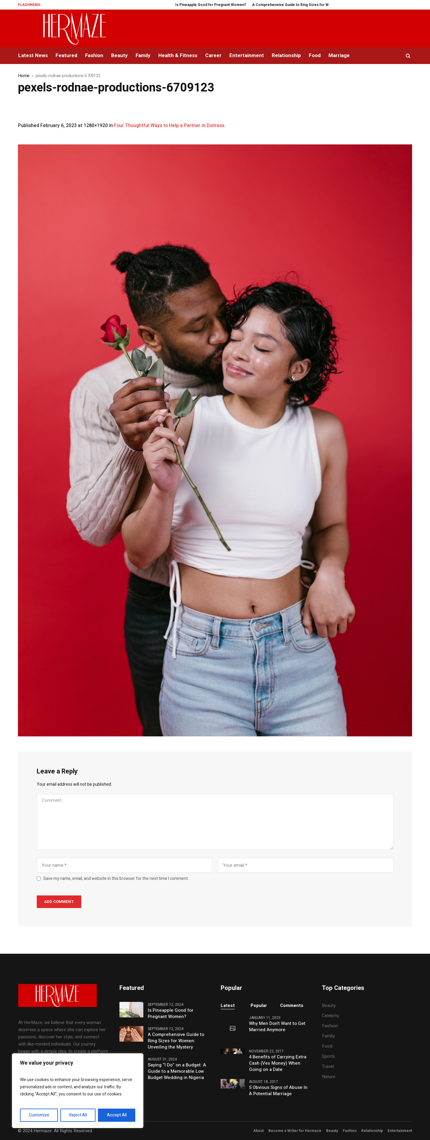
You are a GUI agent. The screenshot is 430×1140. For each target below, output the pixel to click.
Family (328, 1036)
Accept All (117, 1115)
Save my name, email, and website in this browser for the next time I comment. (116, 879)
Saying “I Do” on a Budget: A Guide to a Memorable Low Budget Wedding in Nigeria (177, 1071)
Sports (328, 1056)
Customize (39, 1115)
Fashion (330, 1026)
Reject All (78, 1115)
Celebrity (330, 1015)
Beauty (329, 1005)
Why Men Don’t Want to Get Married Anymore (277, 1026)
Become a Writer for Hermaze (294, 1130)
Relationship (372, 1130)
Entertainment (400, 1130)
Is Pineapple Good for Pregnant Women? (222, 4)
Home (23, 75)
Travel (328, 1066)
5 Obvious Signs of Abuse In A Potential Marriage (278, 1090)
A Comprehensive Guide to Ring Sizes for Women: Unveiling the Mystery (326, 4)
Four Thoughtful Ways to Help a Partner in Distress (169, 125)
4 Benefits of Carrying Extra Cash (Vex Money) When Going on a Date (277, 1063)
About (258, 1130)
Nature (328, 1076)
